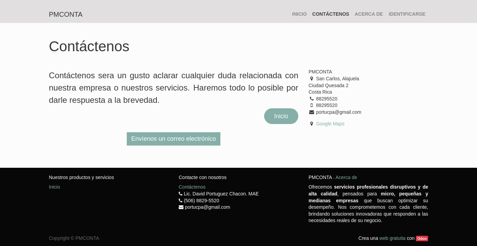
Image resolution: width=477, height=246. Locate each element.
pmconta (66, 14)
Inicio (281, 116)
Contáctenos (192, 187)
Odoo (421, 238)
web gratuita (393, 238)
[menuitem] (299, 14)
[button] (173, 139)
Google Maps (330, 123)
